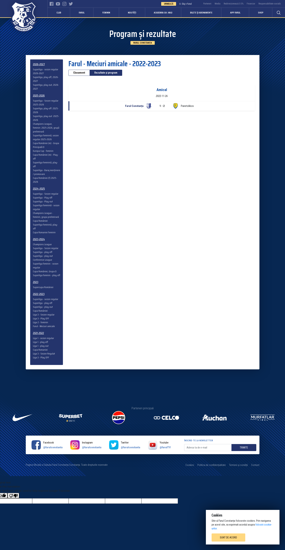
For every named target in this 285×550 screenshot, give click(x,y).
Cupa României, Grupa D (44, 271)
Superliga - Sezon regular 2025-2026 (45, 103)
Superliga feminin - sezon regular (45, 265)
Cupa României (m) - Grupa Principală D (46, 145)
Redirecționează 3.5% (233, 3)
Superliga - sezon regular (45, 299)
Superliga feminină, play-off (45, 164)
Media (217, 3)
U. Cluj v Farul (185, 4)
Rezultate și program (105, 72)
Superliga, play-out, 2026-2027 (46, 87)
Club (58, 12)
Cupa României (40, 221)
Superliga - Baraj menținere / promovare (46, 172)
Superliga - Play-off (42, 198)
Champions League (42, 244)
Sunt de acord (228, 537)
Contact (255, 465)
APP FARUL (235, 12)
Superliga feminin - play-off (46, 275)
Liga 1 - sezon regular (43, 338)
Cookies (189, 465)
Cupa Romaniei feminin (44, 232)
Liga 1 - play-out (41, 346)
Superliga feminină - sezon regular (46, 207)
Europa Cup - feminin (43, 151)
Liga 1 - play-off (40, 342)
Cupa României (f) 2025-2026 (45, 180)
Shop (260, 12)
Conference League (42, 260)
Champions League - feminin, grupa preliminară (46, 215)
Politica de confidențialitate (211, 465)
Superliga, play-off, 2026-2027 (46, 79)
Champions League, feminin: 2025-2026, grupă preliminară (46, 128)
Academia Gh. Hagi (163, 12)
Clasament (79, 72)
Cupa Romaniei (40, 350)
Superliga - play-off (42, 252)
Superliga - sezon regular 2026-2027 (45, 71)
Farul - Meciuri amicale (44, 326)
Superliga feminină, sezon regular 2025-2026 (46, 137)
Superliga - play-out (43, 256)
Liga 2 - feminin (40, 322)
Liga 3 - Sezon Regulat (44, 354)
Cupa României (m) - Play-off (45, 157)
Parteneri (207, 3)
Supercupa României (43, 287)
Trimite (244, 447)
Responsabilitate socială (270, 3)
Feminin (106, 12)
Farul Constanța (142, 43)
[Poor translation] (13, 495)
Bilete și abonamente (201, 12)
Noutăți (132, 12)
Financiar (251, 3)
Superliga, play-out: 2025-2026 (46, 118)
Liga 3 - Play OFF (41, 318)
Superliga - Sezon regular (45, 194)
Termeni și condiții (238, 465)
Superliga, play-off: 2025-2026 (46, 110)
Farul (81, 12)
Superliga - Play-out (43, 201)
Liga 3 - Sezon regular (43, 315)
